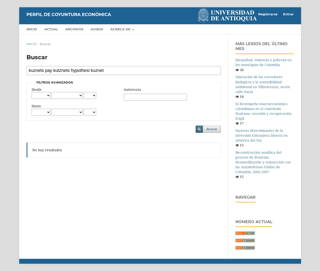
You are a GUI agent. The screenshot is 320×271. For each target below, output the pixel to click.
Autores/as (132, 89)
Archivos (74, 29)
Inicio (31, 29)
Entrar (288, 14)
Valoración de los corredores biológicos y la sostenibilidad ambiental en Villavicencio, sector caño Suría (262, 84)
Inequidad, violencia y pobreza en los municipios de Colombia (263, 62)
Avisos (97, 29)
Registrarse (267, 14)
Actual (51, 29)
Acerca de (120, 29)
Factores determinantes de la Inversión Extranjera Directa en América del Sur (261, 135)
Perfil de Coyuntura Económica (68, 14)
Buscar (212, 129)
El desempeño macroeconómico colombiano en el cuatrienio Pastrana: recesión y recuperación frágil (263, 111)
